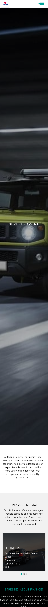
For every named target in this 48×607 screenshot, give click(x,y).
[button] (21, 574)
